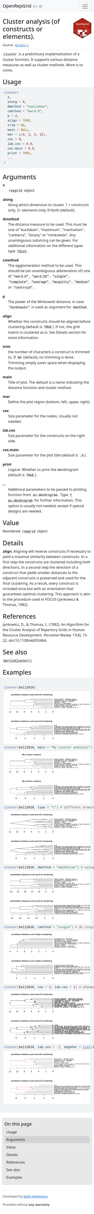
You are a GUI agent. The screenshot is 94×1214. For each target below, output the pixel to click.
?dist (22, 251)
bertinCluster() (18, 661)
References (15, 1162)
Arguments (15, 1139)
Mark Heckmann (36, 1196)
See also (13, 1169)
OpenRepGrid (17, 6)
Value (10, 1147)
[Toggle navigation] (85, 6)
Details (12, 1154)
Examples (14, 1177)
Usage (11, 1132)
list (86, 1047)
